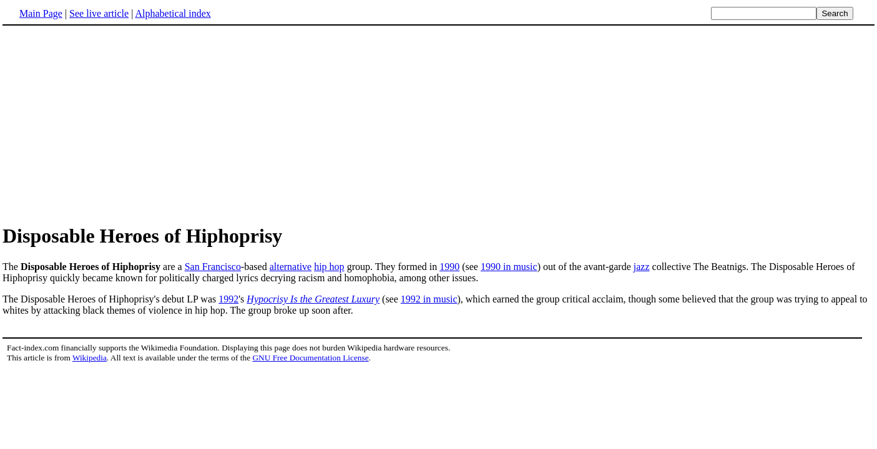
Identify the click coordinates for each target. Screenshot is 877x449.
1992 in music (429, 299)
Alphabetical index (172, 13)
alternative (291, 266)
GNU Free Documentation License (310, 357)
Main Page (40, 13)
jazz (642, 266)
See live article (99, 13)
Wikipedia (89, 357)
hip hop (329, 266)
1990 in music (509, 266)
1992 (228, 299)
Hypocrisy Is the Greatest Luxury (313, 299)
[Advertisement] (107, 124)
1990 (449, 266)
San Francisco (213, 266)
